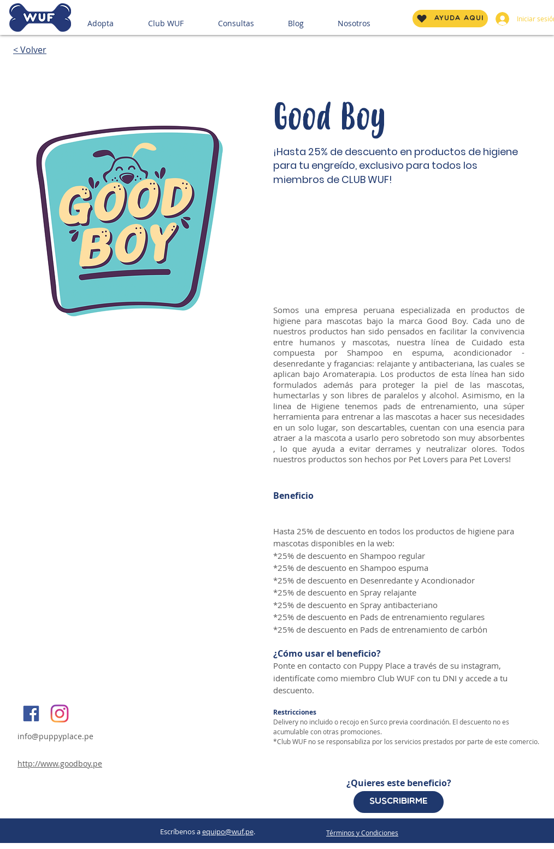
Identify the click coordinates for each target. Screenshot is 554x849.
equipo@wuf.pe (228, 831)
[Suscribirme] (398, 802)
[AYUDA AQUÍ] (450, 18)
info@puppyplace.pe (55, 736)
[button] (113, 19)
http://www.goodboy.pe (59, 763)
